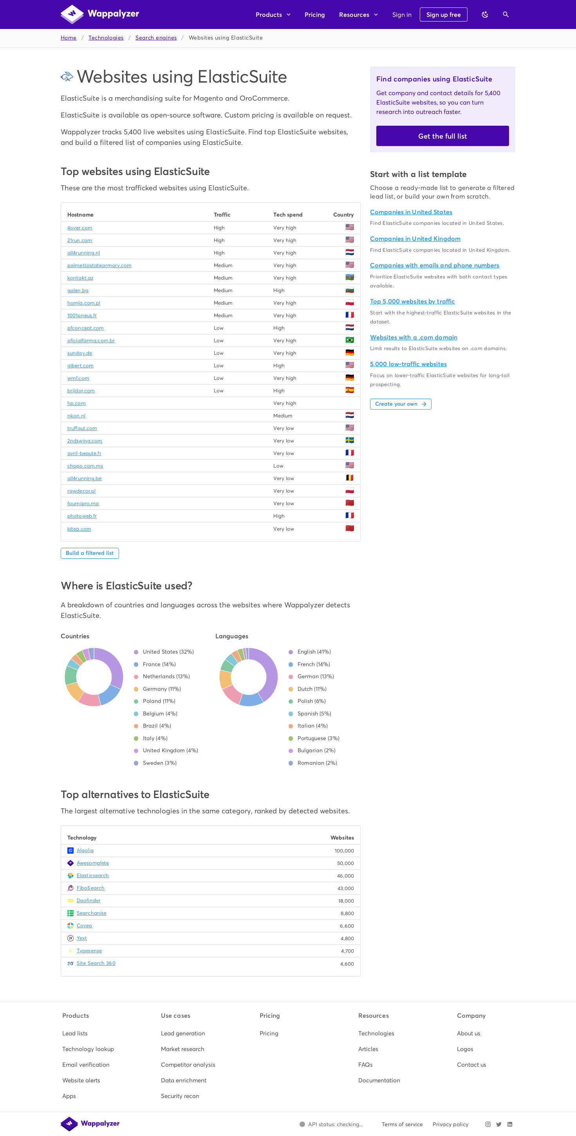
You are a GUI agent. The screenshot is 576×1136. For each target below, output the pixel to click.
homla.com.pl (83, 303)
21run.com (79, 240)
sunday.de (79, 353)
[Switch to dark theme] (485, 14)
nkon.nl (76, 416)
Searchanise (92, 913)
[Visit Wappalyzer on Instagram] (487, 1124)
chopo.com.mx (85, 466)
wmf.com (78, 378)
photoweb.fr (82, 516)
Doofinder (89, 900)
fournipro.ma (83, 503)
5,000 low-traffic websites (408, 364)
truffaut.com (82, 428)
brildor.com (81, 391)
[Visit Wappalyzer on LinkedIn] (509, 1124)
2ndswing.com (84, 441)
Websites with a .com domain (413, 337)
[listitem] (91, 1033)
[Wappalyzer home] (100, 14)
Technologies (105, 37)
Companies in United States (411, 212)
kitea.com (79, 529)
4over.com (79, 228)
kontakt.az (80, 278)
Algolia (85, 850)
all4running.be (84, 478)
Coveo (84, 925)
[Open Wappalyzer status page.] (330, 1124)
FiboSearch (91, 888)
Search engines (156, 37)
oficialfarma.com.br (91, 340)
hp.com (76, 403)
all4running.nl (83, 253)
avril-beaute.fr (84, 453)
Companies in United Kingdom (415, 238)
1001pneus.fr (82, 315)
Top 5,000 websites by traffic (412, 301)
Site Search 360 (96, 963)
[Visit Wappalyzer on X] (498, 1124)
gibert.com (80, 365)
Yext (82, 938)
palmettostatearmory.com (99, 265)
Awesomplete (93, 863)
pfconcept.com (85, 328)
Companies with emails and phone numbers (434, 265)
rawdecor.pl (81, 491)
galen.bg (77, 290)
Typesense (89, 951)
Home (69, 37)
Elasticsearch (93, 875)
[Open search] (506, 14)
